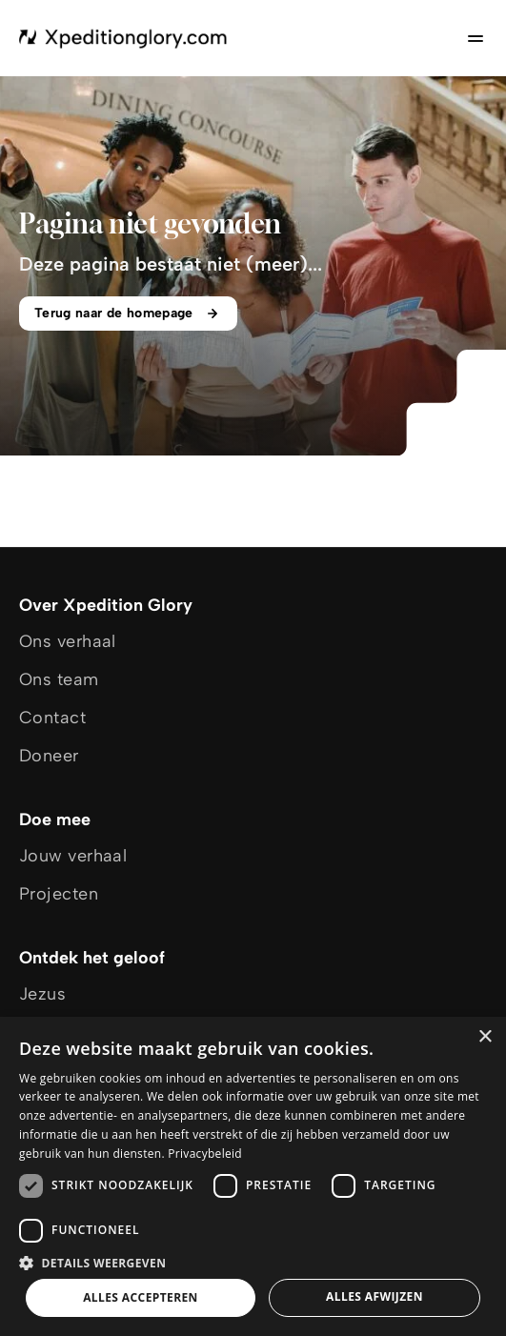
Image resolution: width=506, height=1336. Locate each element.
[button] (253, 1262)
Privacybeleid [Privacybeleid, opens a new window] (205, 1153)
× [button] (484, 1037)
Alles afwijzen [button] (374, 1296)
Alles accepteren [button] (140, 1297)
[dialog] (253, 1176)
